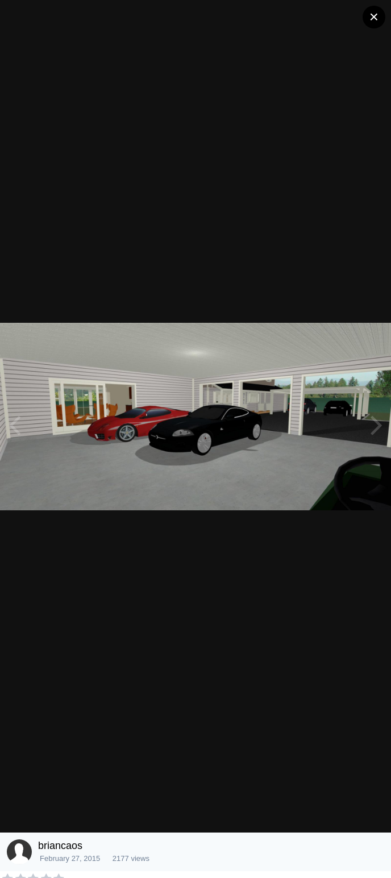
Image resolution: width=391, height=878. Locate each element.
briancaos (60, 845)
